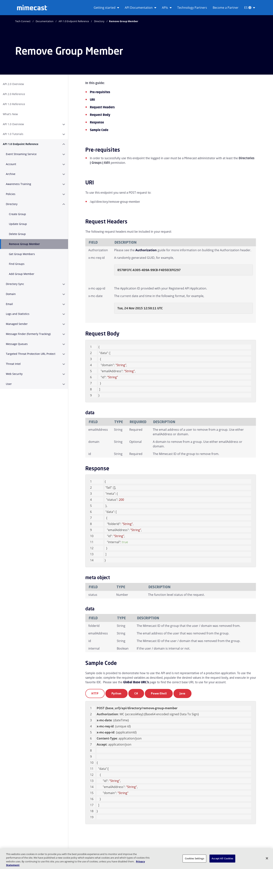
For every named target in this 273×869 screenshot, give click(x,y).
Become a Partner (225, 7)
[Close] (267, 858)
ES (249, 7)
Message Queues (17, 344)
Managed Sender (17, 324)
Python (116, 693)
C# (136, 693)
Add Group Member (21, 274)
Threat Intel (13, 364)
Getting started (106, 7)
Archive (10, 174)
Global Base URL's (136, 682)
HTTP (95, 693)
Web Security (14, 374)
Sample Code (99, 130)
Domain (11, 294)
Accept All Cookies (222, 858)
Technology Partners (192, 7)
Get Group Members (22, 254)
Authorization (146, 250)
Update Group (18, 224)
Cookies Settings (194, 858)
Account (11, 164)
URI (92, 100)
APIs (167, 7)
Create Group (17, 214)
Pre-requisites (100, 92)
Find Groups (16, 264)
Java (182, 693)
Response (97, 122)
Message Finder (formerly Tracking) (28, 334)
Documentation (44, 21)
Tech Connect (23, 21)
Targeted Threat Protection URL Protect (30, 354)
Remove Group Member (24, 244)
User (9, 384)
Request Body (100, 115)
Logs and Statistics (17, 314)
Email (9, 304)
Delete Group (17, 234)
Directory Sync (15, 284)
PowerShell (159, 693)
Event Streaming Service (21, 154)
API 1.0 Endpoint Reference (74, 21)
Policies (10, 194)
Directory (99, 21)
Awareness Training (18, 184)
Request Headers (102, 107)
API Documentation (140, 7)
